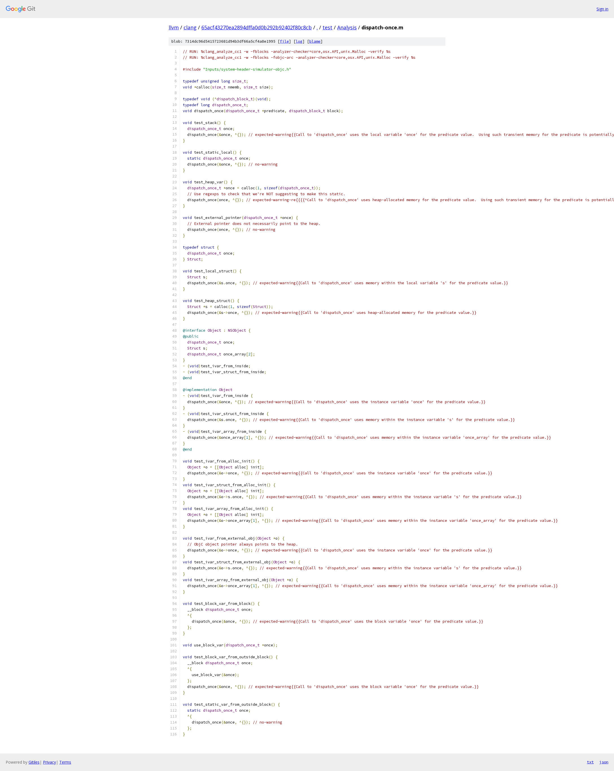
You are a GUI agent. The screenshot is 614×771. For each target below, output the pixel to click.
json (603, 762)
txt (590, 762)
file (284, 41)
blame (315, 41)
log (299, 41)
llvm (174, 27)
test (327, 27)
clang (190, 27)
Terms (65, 762)
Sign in (602, 9)
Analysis (347, 27)
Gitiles (34, 762)
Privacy (49, 762)
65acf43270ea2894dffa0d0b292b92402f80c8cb (256, 27)
